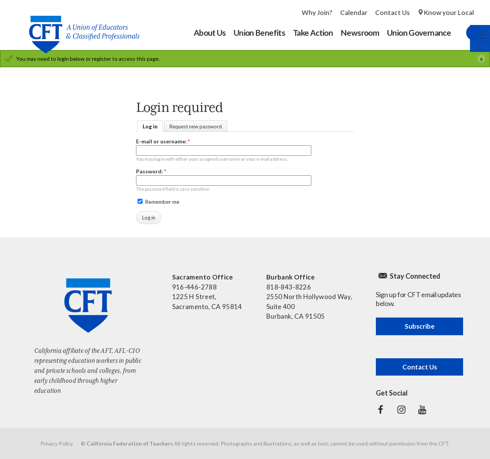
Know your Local (449, 12)
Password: (151, 171)
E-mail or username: (163, 141)
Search (466, 32)
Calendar (353, 12)
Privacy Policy (56, 443)
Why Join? (317, 12)
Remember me (158, 201)
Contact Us (392, 12)
